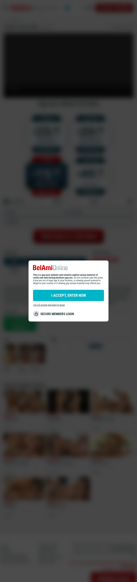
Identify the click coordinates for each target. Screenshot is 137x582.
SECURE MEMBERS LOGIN (57, 314)
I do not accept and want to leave (49, 305)
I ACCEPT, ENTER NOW (68, 295)
